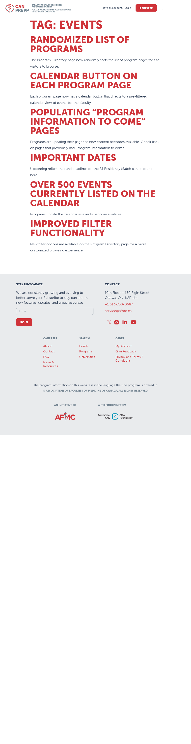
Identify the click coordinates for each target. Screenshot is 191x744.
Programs (86, 351)
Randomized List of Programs (79, 44)
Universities (87, 357)
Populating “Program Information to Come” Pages (87, 121)
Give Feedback (125, 351)
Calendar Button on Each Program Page (83, 81)
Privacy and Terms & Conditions (129, 358)
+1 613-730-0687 (119, 304)
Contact (49, 351)
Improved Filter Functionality (71, 228)
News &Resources (50, 364)
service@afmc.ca (118, 311)
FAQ (46, 357)
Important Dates (73, 157)
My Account (123, 346)
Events (83, 346)
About (47, 346)
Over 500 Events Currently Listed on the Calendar (93, 194)
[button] (162, 8)
